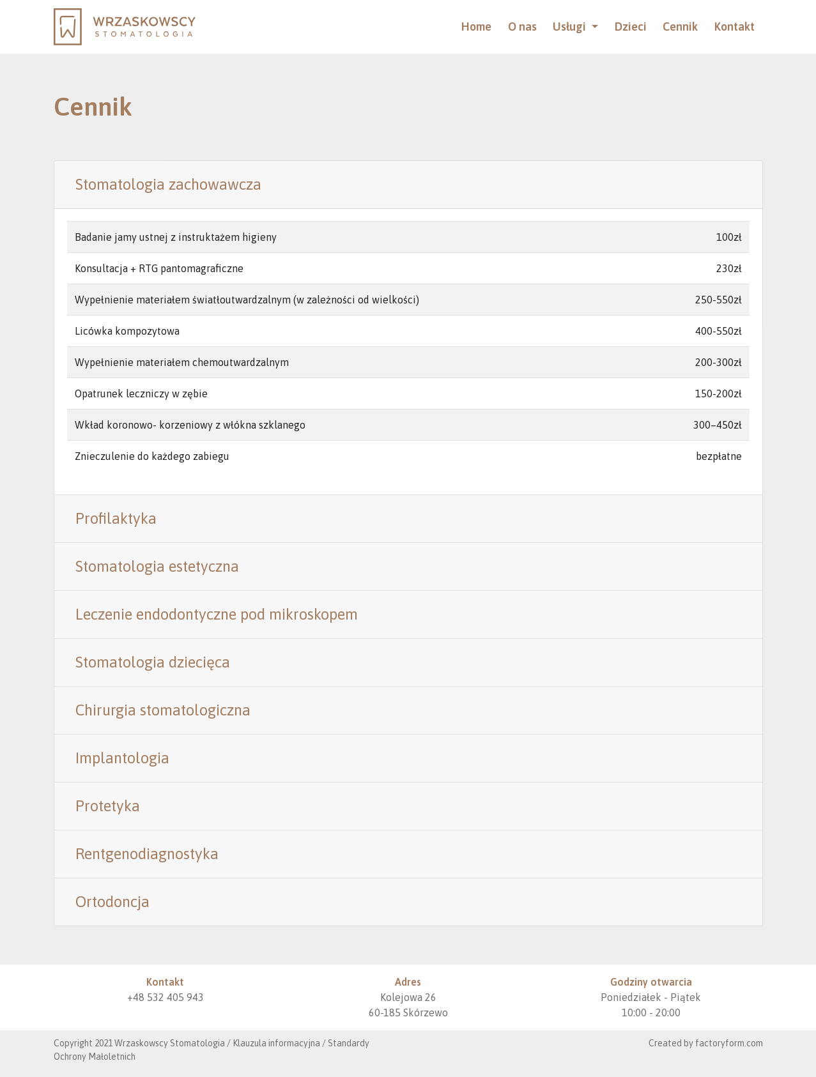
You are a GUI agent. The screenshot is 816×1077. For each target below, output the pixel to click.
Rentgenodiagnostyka (147, 853)
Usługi (571, 26)
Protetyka (107, 805)
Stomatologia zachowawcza (168, 184)
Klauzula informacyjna (276, 1043)
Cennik (680, 26)
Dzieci (631, 26)
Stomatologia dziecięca (152, 662)
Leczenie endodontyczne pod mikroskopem (216, 614)
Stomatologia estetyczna (157, 566)
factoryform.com (729, 1043)
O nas (522, 26)
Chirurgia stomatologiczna (162, 710)
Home (476, 26)
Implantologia (122, 758)
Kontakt (734, 26)
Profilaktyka (116, 518)
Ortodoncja (112, 901)
